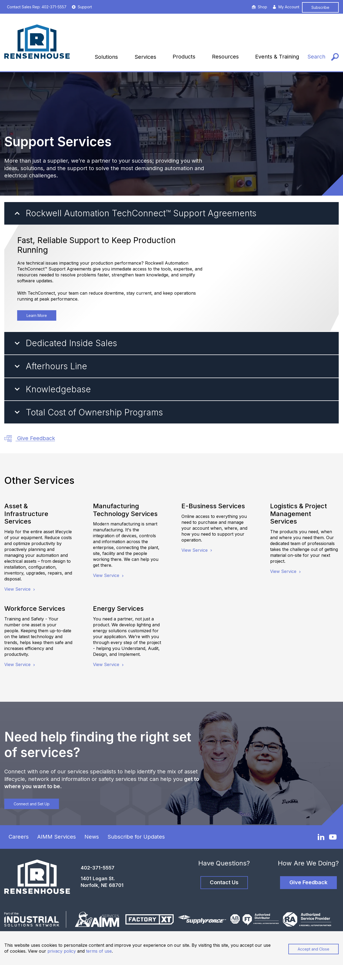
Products (184, 56)
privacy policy (61, 951)
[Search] (323, 57)
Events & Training (277, 56)
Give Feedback (29, 439)
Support (82, 7)
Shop (259, 7)
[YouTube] (333, 837)
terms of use (99, 951)
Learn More (37, 315)
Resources (225, 56)
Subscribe (320, 7)
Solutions (106, 57)
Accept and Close (313, 949)
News (91, 837)
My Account (286, 7)
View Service (20, 589)
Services (145, 57)
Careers (19, 837)
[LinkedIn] (321, 836)
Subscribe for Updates (136, 837)
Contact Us (224, 882)
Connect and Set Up (32, 804)
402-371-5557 (97, 868)
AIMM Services (56, 837)
